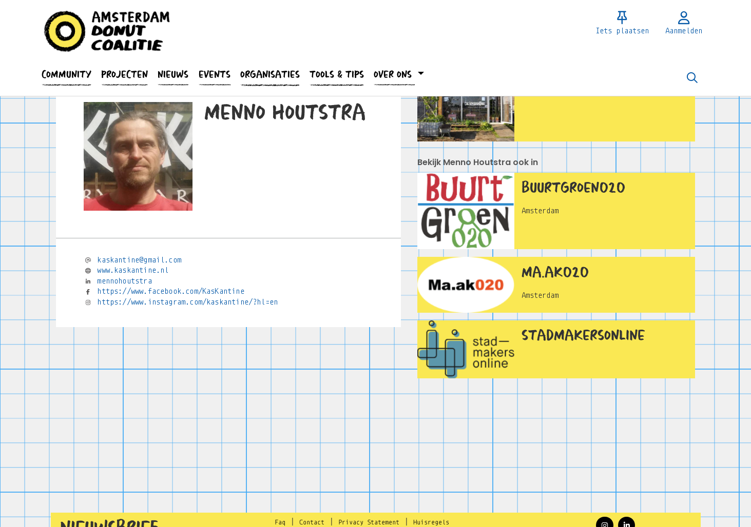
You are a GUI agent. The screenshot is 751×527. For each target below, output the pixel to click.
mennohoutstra (124, 281)
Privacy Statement (368, 522)
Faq (280, 522)
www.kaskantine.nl (132, 270)
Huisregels (431, 522)
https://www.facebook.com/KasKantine (170, 291)
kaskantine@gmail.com (139, 260)
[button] (67, 75)
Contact (311, 522)
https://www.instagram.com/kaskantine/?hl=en (187, 302)
